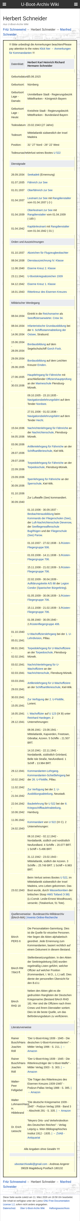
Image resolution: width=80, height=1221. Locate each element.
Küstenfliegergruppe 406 (44, 624)
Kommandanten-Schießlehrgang (46, 775)
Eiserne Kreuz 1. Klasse (41, 284)
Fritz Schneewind (14, 29)
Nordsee (41, 403)
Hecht (39, 420)
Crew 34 (58, 318)
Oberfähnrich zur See (39, 190)
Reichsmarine (51, 313)
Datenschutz (9, 1208)
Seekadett (33, 174)
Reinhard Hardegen (38, 717)
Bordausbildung (36, 344)
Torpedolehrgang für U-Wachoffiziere (48, 648)
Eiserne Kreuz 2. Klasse (41, 268)
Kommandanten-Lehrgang (42, 770)
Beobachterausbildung (40, 513)
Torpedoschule (36, 467)
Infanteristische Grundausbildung (46, 325)
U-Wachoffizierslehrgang (41, 633)
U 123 (52, 713)
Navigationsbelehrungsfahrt (43, 399)
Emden (41, 364)
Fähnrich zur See (37, 182)
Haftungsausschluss (59, 1208)
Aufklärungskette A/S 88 (41, 583)
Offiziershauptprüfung (59, 379)
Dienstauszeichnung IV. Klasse (45, 260)
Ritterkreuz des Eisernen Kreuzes (47, 291)
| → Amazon (63, 1110)
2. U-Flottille (56, 699)
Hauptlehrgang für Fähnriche (44, 374)
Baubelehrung (35, 803)
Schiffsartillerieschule (39, 450)
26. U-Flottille (40, 779)
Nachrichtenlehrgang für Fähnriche (47, 428)
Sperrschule (34, 483)
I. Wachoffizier (35, 713)
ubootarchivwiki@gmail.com (31, 1164)
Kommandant (35, 822)
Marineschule (43, 383)
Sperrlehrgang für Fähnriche (43, 479)
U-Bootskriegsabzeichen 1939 (45, 276)
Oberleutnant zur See (39, 210)
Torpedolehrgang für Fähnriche (45, 462)
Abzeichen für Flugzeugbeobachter (47, 252)
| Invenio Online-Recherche (42, 917)
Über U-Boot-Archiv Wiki (32, 1208)
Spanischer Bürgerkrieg (51, 587)
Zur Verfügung (35, 699)
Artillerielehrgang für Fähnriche (45, 446)
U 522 (57, 152)
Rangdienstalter (61, 198)
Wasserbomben (59, 890)
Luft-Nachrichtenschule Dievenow (51, 522)
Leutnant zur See (37, 198)
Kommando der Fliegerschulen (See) (49, 518)
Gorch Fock (54, 348)
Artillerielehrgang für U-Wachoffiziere (48, 682)
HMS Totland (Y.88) (58, 894)
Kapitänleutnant (36, 226)
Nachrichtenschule (43, 432)
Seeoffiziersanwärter (39, 318)
